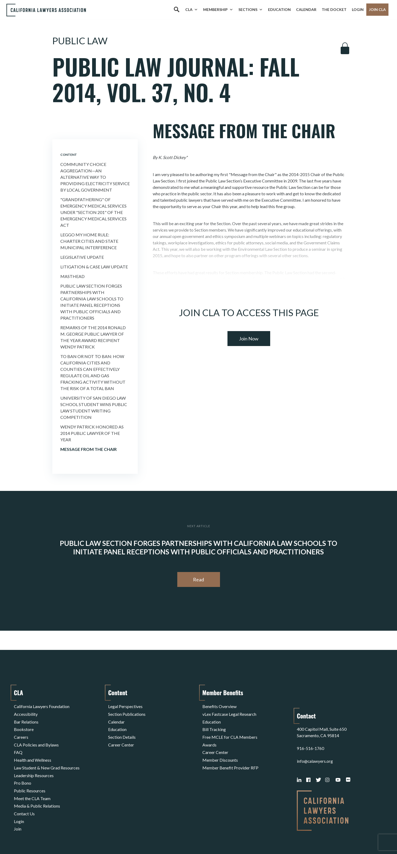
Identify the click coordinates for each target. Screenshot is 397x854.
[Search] (176, 9)
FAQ (18, 744)
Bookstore (24, 725)
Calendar (306, 9)
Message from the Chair (88, 449)
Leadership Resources (34, 763)
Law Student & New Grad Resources (47, 757)
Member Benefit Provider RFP (230, 757)
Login (358, 9)
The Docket (334, 9)
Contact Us (24, 795)
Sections (250, 9)
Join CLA (377, 9)
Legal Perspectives (125, 705)
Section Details (122, 731)
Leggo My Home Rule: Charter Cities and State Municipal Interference (89, 241)
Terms (37, 836)
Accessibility (26, 712)
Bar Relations (26, 718)
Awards (209, 737)
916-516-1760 (310, 727)
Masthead (72, 276)
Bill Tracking (214, 725)
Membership (218, 9)
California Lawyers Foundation (41, 705)
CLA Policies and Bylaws (36, 737)
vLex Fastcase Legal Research (229, 712)
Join (17, 808)
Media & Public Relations (37, 789)
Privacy (57, 836)
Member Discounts (220, 750)
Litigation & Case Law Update (94, 266)
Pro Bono (22, 769)
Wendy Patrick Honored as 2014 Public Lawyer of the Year (92, 433)
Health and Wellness (32, 750)
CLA (191, 9)
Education (279, 9)
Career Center (121, 737)
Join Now (248, 338)
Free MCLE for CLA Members (229, 731)
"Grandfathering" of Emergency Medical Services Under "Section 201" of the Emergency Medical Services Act (93, 212)
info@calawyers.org (315, 739)
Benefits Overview (219, 705)
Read (198, 579)
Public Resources (29, 776)
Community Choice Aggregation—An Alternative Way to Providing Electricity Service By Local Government (95, 177)
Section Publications (127, 712)
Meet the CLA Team (32, 782)
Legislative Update (82, 257)
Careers (21, 731)
